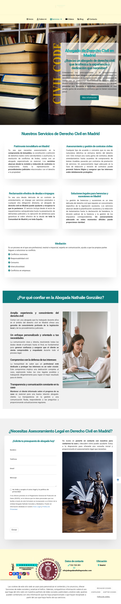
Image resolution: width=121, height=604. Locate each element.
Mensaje (13, 478)
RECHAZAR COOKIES (104, 588)
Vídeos (70, 19)
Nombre (13, 450)
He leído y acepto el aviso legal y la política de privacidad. (29, 491)
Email (12, 468)
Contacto (92, 19)
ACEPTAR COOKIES (109, 592)
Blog (80, 19)
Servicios (56, 19)
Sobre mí (42, 19)
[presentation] (28, 518)
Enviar (14, 530)
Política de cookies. (103, 597)
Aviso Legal (37, 507)
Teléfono (13, 459)
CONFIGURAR (95, 592)
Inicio (30, 19)
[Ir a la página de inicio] (6, 19)
